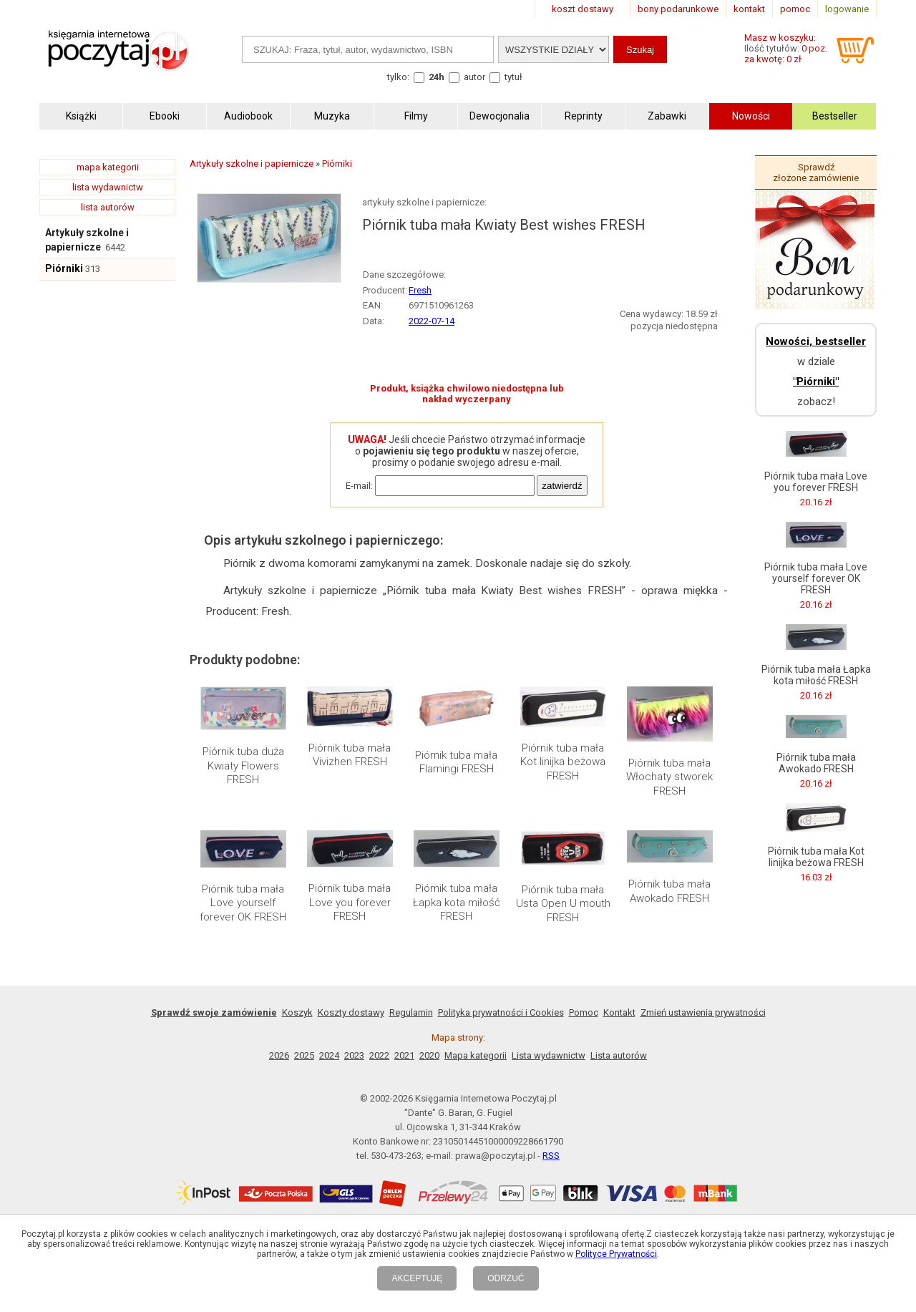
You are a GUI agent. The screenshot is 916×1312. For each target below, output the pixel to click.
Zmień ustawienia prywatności (703, 1012)
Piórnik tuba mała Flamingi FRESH (456, 762)
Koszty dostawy (351, 1012)
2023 (354, 1055)
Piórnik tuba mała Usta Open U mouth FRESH (563, 903)
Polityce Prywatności (616, 1254)
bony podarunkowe (678, 9)
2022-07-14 (431, 321)
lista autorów (108, 207)
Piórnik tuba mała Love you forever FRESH (349, 902)
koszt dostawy (582, 9)
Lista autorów (618, 1055)
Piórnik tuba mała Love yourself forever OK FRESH (243, 903)
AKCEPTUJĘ (416, 1278)
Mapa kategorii (475, 1055)
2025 (304, 1055)
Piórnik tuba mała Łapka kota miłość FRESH (456, 902)
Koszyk (297, 1012)
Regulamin (411, 1012)
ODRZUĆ (505, 1278)
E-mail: (359, 485)
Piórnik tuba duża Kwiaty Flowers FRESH (243, 765)
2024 (329, 1055)
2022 (379, 1055)
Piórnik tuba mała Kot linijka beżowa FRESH (562, 762)
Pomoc (583, 1012)
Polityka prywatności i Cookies (501, 1012)
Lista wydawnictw (548, 1055)
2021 (404, 1055)
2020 (429, 1055)
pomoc (795, 9)
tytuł (513, 77)
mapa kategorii (108, 167)
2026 (279, 1055)
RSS (551, 1155)
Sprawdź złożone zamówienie (816, 172)
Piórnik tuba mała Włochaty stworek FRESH (669, 777)
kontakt (749, 9)
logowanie (847, 9)
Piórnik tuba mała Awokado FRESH (669, 891)
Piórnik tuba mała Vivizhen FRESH (349, 755)
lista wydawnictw (107, 187)
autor (474, 77)
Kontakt (619, 1012)
